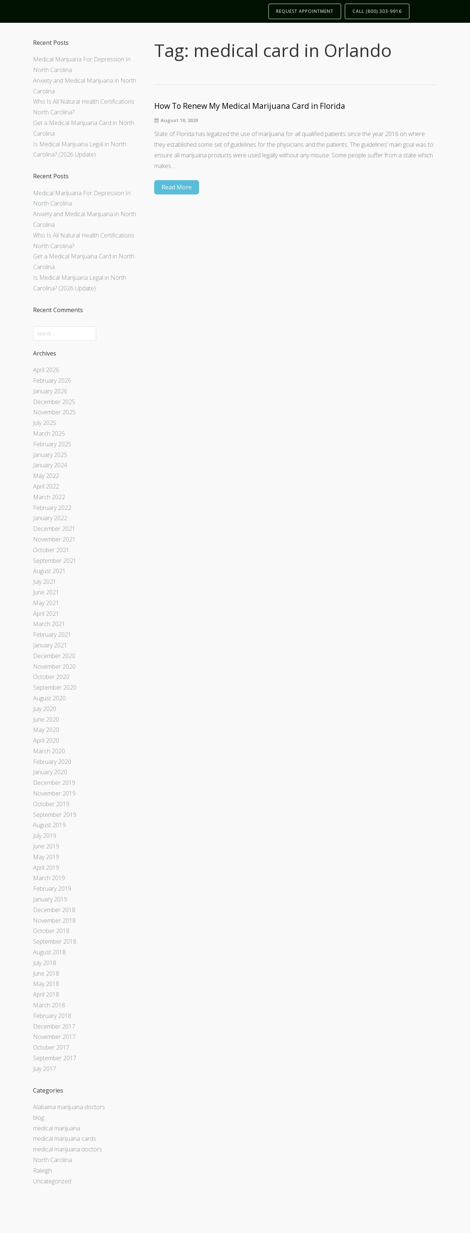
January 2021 (50, 645)
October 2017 (51, 1047)
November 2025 (54, 412)
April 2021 (46, 614)
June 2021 (46, 592)
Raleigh (42, 1170)
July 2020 (44, 709)
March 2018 (49, 1005)
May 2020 (46, 730)
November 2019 (54, 793)
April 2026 (46, 370)
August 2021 (49, 571)
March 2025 (49, 433)
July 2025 (44, 423)
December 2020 (54, 656)
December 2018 (54, 910)
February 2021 (52, 634)
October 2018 (51, 931)
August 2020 (49, 698)
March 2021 (49, 624)
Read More (177, 187)
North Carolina (52, 1160)
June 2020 (46, 719)
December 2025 (54, 402)
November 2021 (54, 539)
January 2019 (50, 899)
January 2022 (50, 518)
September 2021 (54, 561)
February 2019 (52, 888)
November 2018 (54, 920)
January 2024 (50, 465)
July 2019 (44, 836)
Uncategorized (52, 1181)
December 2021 (54, 529)
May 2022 (46, 476)
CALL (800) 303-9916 (377, 11)
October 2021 (51, 550)
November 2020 (54, 666)
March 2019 (49, 878)
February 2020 (52, 762)
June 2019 (46, 846)
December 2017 (54, 1026)
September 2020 (54, 687)
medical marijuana (56, 1128)
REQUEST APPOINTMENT (304, 11)
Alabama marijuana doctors (69, 1107)
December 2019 (54, 783)
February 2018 (52, 1016)
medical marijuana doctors (67, 1149)
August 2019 (49, 825)
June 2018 (46, 973)
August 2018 (49, 952)
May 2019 (46, 857)
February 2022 (52, 508)
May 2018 (46, 984)
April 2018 (46, 994)
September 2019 (54, 815)
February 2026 (52, 380)
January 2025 (50, 455)
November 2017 (54, 1037)
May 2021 (46, 603)
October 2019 (51, 804)
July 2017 (44, 1069)
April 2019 (46, 868)
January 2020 (50, 772)
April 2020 (46, 740)
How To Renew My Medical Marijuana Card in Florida (249, 106)
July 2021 (44, 582)
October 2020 (51, 677)
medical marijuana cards (64, 1138)
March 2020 (49, 751)
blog (38, 1118)
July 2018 (44, 963)
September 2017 (54, 1058)
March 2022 (49, 497)
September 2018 (54, 941)
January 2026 (50, 391)
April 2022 (46, 486)
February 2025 (52, 444)
